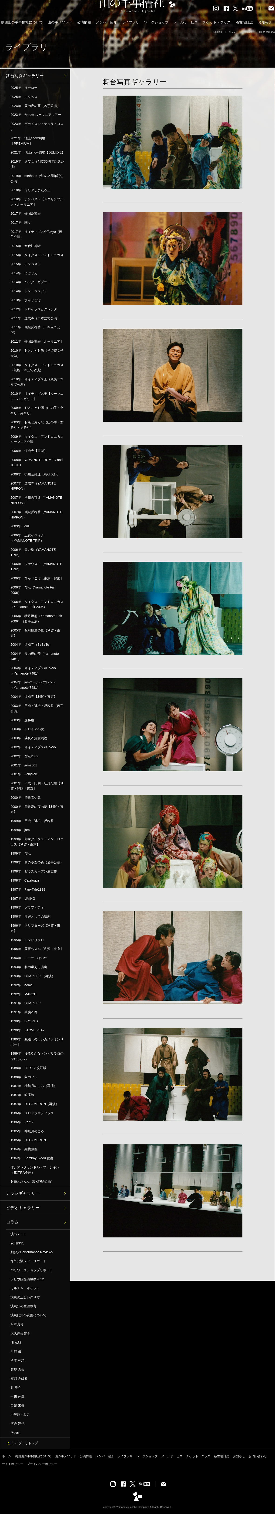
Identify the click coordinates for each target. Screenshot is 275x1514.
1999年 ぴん (20, 853)
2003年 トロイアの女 (27, 729)
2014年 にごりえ (23, 273)
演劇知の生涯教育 (23, 1306)
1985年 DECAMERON (28, 1140)
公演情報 (84, 22)
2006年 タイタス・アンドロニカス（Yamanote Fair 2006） (37, 604)
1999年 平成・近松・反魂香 (32, 821)
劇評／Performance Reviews (31, 1252)
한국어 (232, 31)
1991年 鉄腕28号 (24, 1012)
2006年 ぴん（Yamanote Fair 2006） (33, 590)
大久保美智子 (20, 1333)
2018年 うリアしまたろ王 (30, 190)
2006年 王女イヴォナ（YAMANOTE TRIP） (27, 537)
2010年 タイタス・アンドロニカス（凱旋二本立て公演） (37, 367)
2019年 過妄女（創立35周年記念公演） (37, 164)
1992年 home (21, 985)
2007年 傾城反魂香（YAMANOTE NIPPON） (36, 514)
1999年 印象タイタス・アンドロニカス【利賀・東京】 (37, 841)
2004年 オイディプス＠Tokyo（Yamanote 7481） (33, 670)
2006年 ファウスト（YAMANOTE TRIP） (36, 566)
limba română (267, 31)
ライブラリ (130, 22)
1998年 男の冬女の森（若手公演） (37, 862)
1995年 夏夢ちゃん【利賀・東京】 (37, 949)
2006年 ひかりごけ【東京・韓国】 (37, 578)
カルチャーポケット (25, 1288)
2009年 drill (20, 526)
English (217, 31)
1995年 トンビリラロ (27, 940)
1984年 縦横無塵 (23, 1149)
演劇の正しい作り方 (25, 1297)
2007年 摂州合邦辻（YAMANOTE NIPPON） (36, 500)
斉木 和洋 (17, 1360)
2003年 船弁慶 (22, 720)
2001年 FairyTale (24, 774)
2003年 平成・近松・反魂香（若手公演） (37, 708)
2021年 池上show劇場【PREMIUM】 (27, 140)
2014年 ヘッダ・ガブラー (30, 282)
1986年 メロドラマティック (32, 1113)
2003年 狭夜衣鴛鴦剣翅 (28, 738)
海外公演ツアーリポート (28, 1261)
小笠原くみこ (20, 1414)
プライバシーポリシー (42, 1464)
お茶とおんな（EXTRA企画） (32, 1181)
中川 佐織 (17, 1396)
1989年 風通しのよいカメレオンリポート (37, 1041)
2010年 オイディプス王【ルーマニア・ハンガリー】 (37, 396)
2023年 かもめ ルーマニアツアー (35, 115)
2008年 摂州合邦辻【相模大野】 (35, 474)
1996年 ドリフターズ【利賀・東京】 (35, 928)
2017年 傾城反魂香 (25, 213)
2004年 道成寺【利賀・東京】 (33, 697)
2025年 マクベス (23, 97)
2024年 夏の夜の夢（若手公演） (35, 106)
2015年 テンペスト (25, 264)
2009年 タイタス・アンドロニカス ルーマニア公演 (38, 439)
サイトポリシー (12, 1464)
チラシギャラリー (23, 1193)
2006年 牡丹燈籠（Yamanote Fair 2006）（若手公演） (36, 618)
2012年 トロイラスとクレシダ (33, 309)
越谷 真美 (17, 1369)
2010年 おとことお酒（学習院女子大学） (37, 353)
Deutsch (248, 31)
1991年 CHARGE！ (26, 1003)
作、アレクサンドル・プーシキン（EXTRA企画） (34, 1169)
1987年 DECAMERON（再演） (34, 1104)
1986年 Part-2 (22, 1122)
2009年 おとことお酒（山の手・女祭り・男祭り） (37, 410)
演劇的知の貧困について (28, 1315)
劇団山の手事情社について (22, 22)
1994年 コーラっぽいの (28, 958)
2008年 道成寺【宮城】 (28, 451)
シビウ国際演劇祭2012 (27, 1279)
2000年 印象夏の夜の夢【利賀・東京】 (37, 809)
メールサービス (185, 22)
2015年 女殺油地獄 (25, 246)
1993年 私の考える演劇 (28, 967)
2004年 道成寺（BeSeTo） (31, 644)
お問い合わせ (258, 1456)
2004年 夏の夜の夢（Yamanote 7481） (34, 656)
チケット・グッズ (217, 22)
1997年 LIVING (22, 898)
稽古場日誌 (244, 22)
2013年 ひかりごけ (25, 300)
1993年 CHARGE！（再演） (32, 976)
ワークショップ (156, 22)
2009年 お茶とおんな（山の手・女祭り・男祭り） (37, 424)
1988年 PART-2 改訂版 (28, 1068)
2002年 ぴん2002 (24, 756)
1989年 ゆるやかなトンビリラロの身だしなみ (37, 1056)
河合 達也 (17, 1423)
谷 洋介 (15, 1387)
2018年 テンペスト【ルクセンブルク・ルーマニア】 (37, 201)
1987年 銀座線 (22, 1095)
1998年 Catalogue (25, 880)
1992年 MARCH (23, 994)
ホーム (6, 1456)
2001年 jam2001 (23, 765)
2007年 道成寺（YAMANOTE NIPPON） (33, 486)
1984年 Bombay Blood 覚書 (31, 1158)
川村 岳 (15, 1351)
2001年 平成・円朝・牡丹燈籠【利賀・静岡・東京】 (37, 785)
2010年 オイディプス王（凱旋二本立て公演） (37, 381)
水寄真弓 (16, 1324)
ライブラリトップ (25, 1443)
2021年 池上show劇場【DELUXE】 (37, 152)
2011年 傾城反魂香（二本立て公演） (35, 329)
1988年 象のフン (23, 1077)
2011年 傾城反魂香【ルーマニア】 (37, 341)
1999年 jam (20, 830)
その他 (15, 1432)
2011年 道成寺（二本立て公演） (35, 318)
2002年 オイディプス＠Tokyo (33, 747)
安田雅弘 (16, 1243)
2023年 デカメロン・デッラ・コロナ (37, 126)
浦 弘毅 (15, 1342)
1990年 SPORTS (24, 1021)
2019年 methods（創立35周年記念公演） (37, 178)
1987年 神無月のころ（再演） (33, 1086)
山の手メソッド (60, 22)
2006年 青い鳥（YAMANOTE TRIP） (33, 552)
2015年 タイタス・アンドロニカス (37, 255)
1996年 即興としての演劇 (30, 916)
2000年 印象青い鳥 (25, 797)
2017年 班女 (20, 222)
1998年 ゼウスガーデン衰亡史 (33, 871)
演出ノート (18, 1234)
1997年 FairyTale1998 (27, 889)
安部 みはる (19, 1378)
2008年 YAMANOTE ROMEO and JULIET (36, 462)
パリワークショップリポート (31, 1270)
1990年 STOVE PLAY (27, 1030)
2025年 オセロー (23, 88)
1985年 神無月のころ (27, 1131)
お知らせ (265, 22)
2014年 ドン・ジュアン (28, 291)
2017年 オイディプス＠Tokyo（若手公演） (36, 234)
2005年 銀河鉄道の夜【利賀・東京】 (35, 633)
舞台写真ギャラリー (25, 76)
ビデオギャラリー (23, 1207)
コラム (12, 1222)
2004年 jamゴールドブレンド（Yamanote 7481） (33, 684)
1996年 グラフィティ (27, 907)
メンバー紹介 (106, 22)
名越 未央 (17, 1405)
